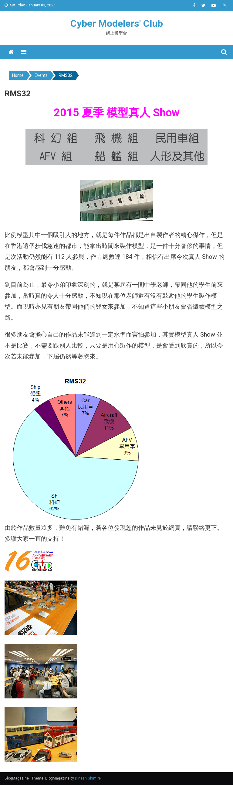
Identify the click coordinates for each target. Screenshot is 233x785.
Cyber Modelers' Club (116, 23)
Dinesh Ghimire (88, 778)
